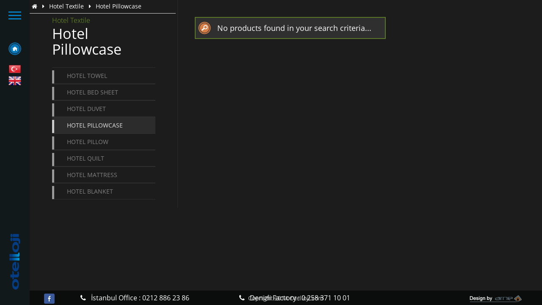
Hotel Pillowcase (95, 125)
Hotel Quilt (85, 158)
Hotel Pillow (87, 142)
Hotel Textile (66, 6)
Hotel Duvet (86, 109)
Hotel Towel (87, 76)
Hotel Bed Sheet (92, 92)
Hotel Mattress (92, 175)
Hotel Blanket (90, 191)
